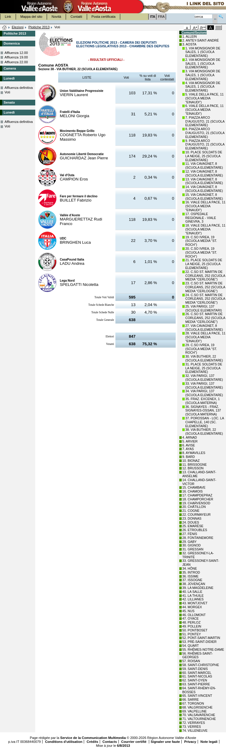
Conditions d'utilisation (63, 741)
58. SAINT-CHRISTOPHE (200, 665)
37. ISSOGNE (192, 580)
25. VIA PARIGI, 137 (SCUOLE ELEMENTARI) (203, 308)
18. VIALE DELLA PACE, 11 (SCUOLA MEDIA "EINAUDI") (205, 229)
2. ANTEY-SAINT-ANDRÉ (200, 40)
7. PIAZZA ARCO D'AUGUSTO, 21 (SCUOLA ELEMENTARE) (204, 121)
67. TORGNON (193, 703)
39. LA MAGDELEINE (197, 588)
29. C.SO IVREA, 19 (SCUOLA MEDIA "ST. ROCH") (201, 349)
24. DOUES (190, 522)
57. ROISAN (191, 661)
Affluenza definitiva (19, 87)
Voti (7, 92)
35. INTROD (191, 572)
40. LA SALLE (192, 591)
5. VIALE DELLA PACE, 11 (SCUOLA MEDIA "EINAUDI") (204, 98)
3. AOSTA (189, 44)
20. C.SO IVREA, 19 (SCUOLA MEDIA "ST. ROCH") (201, 252)
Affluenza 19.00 (16, 57)
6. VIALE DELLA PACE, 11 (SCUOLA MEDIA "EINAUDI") (204, 109)
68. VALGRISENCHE (197, 707)
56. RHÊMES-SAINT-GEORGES (197, 655)
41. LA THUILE (193, 595)
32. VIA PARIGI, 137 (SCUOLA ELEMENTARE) (204, 377)
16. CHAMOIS (192, 491)
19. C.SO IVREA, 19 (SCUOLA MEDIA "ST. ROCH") (201, 241)
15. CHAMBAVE (194, 487)
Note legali (209, 741)
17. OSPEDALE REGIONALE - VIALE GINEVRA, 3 (200, 218)
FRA (161, 16)
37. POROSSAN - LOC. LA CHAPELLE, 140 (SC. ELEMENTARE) (204, 422)
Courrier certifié (134, 741)
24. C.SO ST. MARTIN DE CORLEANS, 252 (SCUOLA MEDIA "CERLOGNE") (205, 299)
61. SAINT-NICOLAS (197, 676)
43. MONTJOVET (195, 603)
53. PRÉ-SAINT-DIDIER (199, 641)
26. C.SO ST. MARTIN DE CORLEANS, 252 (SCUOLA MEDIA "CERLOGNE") (205, 318)
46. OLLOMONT (194, 615)
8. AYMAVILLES (193, 453)
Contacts (109, 741)
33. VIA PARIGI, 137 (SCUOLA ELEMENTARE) (204, 385)
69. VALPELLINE (194, 711)
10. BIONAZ (190, 460)
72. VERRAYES (193, 722)
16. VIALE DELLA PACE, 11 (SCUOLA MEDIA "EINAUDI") (205, 206)
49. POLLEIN (191, 626)
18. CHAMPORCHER (197, 499)
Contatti (76, 16)
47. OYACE (190, 618)
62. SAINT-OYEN (194, 680)
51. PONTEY (191, 634)
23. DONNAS (191, 518)
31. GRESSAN (192, 549)
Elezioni (18, 27)
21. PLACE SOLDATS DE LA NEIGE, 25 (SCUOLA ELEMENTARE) (203, 264)
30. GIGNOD (191, 545)
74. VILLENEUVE (195, 730)
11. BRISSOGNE (194, 464)
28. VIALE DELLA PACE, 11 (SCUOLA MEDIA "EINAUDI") (205, 337)
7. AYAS (188, 449)
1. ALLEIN (189, 36)
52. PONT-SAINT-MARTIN (201, 638)
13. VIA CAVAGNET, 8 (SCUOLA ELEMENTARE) (204, 181)
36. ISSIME (190, 576)
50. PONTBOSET (195, 630)
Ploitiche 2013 (38, 27)
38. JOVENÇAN (193, 584)
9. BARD (188, 456)
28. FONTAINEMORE (197, 538)
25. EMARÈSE (192, 526)
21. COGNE (190, 510)
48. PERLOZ (191, 622)
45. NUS (188, 611)
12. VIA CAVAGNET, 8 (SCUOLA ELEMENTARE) (204, 173)
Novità (56, 16)
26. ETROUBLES (194, 530)
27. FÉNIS (189, 534)
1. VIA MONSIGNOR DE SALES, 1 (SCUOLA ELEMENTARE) (202, 52)
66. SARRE (190, 699)
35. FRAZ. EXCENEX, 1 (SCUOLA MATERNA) (202, 401)
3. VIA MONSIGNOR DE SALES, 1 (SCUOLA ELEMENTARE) (202, 75)
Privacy (190, 741)
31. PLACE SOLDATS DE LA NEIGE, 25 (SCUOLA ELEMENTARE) (203, 368)
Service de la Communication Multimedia (93, 738)
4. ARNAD (189, 437)
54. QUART (190, 645)
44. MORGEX (192, 607)
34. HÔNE (189, 568)
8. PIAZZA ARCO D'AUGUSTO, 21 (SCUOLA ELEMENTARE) (204, 133)
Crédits (92, 741)
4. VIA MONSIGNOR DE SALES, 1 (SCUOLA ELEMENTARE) (202, 86)
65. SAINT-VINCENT (197, 695)
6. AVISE (188, 445)
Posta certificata (104, 16)
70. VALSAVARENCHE (198, 715)
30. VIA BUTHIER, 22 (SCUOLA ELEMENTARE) (204, 358)
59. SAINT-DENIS (195, 669)
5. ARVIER (190, 441)
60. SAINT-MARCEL (197, 672)
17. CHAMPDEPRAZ (197, 495)
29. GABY (189, 541)
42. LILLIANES (193, 599)
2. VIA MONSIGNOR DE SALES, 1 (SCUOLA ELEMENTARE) (202, 63)
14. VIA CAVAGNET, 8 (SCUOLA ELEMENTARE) (204, 188)
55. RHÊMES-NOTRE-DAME (203, 649)
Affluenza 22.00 (16, 62)
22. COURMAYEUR (196, 514)
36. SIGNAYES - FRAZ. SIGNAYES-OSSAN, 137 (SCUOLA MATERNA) (203, 410)
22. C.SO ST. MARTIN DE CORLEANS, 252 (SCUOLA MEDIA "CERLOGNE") (205, 275)
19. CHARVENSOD (196, 503)
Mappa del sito (31, 16)
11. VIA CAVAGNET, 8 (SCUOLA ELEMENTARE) (204, 165)
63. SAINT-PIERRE (196, 684)
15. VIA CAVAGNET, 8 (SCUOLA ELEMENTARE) (204, 196)
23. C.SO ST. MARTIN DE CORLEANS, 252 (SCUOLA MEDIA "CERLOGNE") (205, 287)
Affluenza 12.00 (16, 53)
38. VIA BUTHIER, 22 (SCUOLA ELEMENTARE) (204, 431)
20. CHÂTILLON (194, 506)
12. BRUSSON (192, 468)
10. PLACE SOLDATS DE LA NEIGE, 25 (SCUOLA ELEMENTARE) (203, 156)
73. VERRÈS (191, 726)
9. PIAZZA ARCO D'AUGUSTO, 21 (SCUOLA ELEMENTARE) (204, 144)
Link (8, 16)
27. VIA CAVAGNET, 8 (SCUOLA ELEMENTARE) (204, 327)
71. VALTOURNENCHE (199, 719)
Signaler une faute (165, 741)
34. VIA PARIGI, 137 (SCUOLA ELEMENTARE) (204, 393)
